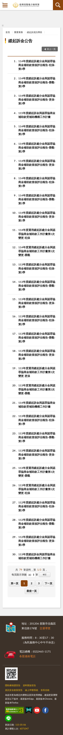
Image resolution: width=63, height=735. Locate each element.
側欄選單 (5, 5)
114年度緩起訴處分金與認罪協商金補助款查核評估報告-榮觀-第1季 (36, 199)
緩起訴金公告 (20, 40)
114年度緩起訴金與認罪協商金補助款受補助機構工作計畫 (36, 404)
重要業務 (18, 32)
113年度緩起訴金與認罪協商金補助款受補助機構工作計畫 (36, 556)
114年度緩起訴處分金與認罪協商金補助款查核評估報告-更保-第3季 (36, 99)
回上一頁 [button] (51, 49)
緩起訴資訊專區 (34, 32)
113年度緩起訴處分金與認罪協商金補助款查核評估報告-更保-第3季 (36, 302)
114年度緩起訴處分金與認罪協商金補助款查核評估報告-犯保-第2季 (36, 130)
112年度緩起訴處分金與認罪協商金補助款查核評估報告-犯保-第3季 (36, 506)
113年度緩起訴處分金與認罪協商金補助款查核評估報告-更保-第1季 (36, 454)
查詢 (58, 5)
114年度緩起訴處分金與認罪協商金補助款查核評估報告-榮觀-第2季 (36, 147)
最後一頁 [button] (32, 590)
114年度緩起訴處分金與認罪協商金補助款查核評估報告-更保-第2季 (36, 164)
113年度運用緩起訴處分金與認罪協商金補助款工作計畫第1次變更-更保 (36, 371)
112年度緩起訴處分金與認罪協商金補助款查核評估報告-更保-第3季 (36, 540)
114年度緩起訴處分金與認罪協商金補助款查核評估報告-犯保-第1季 (36, 181)
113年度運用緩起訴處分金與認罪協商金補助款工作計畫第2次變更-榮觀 (36, 389)
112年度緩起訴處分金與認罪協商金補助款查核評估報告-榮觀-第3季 (36, 523)
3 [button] (39, 583)
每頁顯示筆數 (19, 574)
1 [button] (24, 583)
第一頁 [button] (14, 583)
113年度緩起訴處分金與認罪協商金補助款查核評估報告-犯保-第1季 (36, 419)
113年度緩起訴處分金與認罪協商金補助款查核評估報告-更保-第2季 (36, 354)
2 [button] (31, 583)
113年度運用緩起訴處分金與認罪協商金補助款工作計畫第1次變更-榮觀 (36, 471)
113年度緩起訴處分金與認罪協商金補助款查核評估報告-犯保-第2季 (36, 320)
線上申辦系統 (31, 690)
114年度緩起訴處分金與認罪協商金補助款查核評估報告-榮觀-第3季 (36, 82)
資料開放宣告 (29, 685)
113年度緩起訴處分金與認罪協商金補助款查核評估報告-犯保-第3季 (36, 268)
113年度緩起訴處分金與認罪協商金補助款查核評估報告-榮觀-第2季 (36, 337)
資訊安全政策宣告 (14, 690)
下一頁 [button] (48, 583)
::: (3, 2)
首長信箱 (45, 690)
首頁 (8, 32)
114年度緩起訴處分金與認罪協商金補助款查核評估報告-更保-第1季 (36, 216)
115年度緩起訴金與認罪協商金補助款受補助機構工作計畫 (36, 114)
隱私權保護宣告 (12, 685)
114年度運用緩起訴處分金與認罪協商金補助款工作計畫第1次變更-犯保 (36, 233)
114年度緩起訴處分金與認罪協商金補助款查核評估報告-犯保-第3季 (36, 64)
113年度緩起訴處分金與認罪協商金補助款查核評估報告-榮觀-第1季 (36, 437)
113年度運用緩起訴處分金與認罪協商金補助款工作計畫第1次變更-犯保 (36, 488)
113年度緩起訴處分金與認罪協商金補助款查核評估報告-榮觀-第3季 (36, 285)
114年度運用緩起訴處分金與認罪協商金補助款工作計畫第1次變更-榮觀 (36, 251)
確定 (45, 574)
